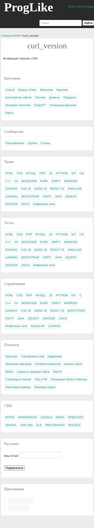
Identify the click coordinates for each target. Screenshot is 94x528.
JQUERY (71, 196)
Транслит (11, 356)
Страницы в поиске (18, 379)
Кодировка (55, 356)
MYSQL (31, 173)
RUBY (44, 181)
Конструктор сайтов (18, 97)
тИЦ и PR (40, 379)
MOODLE (74, 425)
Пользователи (14, 143)
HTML (9, 173)
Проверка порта (44, 387)
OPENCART (76, 417)
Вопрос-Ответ (27, 89)
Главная (6, 35)
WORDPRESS (27, 417)
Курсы (9, 112)
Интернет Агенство (18, 105)
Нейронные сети (44, 204)
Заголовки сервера (18, 387)
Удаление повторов (18, 364)
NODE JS (40, 188)
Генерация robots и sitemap (69, 379)
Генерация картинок (62, 105)
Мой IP (57, 371)
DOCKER (11, 204)
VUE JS (26, 188)
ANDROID (70, 181)
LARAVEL (11, 196)
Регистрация (85, 6)
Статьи (10, 89)
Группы (32, 143)
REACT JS (57, 188)
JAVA (58, 196)
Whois (9, 371)
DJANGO (11, 188)
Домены (54, 97)
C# (16, 181)
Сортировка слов (32, 356)
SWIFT (56, 181)
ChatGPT (40, 105)
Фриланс (62, 89)
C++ (8, 181)
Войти (72, 6)
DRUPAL (11, 425)
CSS (20, 173)
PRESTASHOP (55, 425)
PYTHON (62, 173)
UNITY (47, 196)
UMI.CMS (26, 425)
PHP (18, 35)
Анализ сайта (73, 364)
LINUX (25, 204)
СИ (82, 173)
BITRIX (10, 417)
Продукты (69, 97)
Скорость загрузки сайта (33, 371)
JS (50, 173)
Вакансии (46, 89)
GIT (73, 173)
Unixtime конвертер (48, 364)
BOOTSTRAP (30, 196)
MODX (60, 417)
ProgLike (28, 7)
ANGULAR (74, 188)
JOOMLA (46, 417)
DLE (39, 425)
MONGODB (29, 181)
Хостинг (40, 97)
